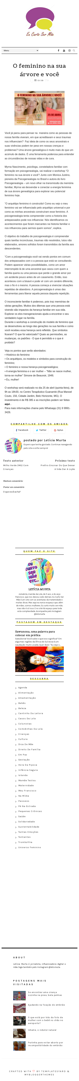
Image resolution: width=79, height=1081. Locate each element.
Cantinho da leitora (30, 713)
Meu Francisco (27, 790)
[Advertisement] (39, 873)
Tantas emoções (28, 832)
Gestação (24, 759)
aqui (8, 404)
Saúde (22, 816)
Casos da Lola (27, 718)
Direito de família (29, 749)
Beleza (22, 708)
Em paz (22, 754)
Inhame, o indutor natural (42, 1030)
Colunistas (25, 723)
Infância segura (28, 770)
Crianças (23, 734)
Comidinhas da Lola (30, 729)
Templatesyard (53, 1071)
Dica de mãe (25, 744)
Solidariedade (26, 821)
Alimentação (26, 692)
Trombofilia (25, 842)
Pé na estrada (27, 806)
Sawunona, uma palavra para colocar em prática (35, 633)
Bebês (22, 703)
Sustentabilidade (28, 826)
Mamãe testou (27, 780)
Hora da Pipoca (27, 765)
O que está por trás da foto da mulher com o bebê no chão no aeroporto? (45, 1020)
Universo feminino (29, 847)
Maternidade (26, 785)
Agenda (22, 687)
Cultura (23, 739)
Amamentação (27, 698)
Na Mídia (23, 796)
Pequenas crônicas (30, 811)
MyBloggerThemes (39, 1074)
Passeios (23, 801)
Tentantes (24, 837)
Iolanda (23, 775)
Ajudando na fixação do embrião (46, 1005)
